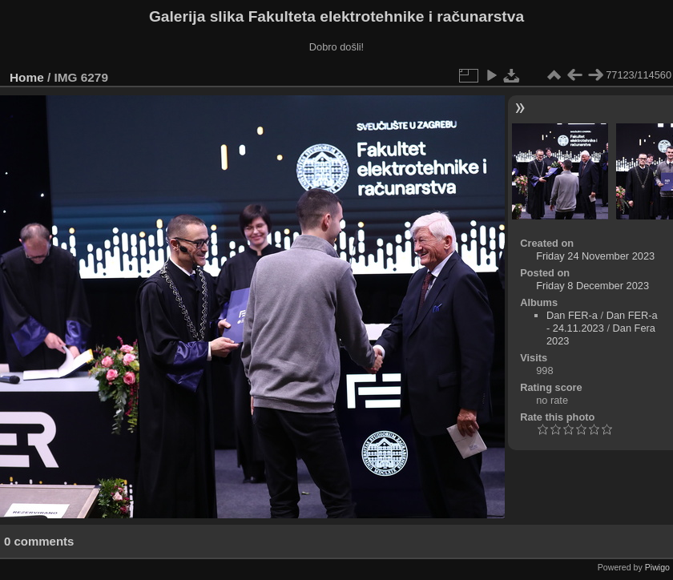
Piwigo (657, 567)
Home (27, 77)
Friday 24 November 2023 (595, 256)
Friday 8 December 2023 (592, 286)
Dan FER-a (572, 315)
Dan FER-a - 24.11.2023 (602, 321)
